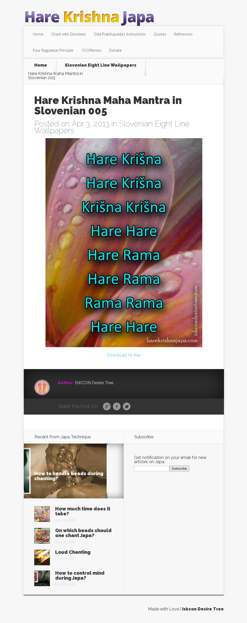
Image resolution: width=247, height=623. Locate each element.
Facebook (117, 407)
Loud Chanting (72, 552)
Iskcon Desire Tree (203, 609)
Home (38, 34)
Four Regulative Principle (53, 50)
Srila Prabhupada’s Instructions (120, 34)
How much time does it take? (82, 511)
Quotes (160, 34)
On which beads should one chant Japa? (83, 533)
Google (107, 407)
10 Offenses (91, 50)
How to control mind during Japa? (80, 575)
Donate (115, 50)
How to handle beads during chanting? (68, 476)
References (183, 34)
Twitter (127, 407)
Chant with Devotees (68, 34)
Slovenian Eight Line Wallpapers (100, 65)
